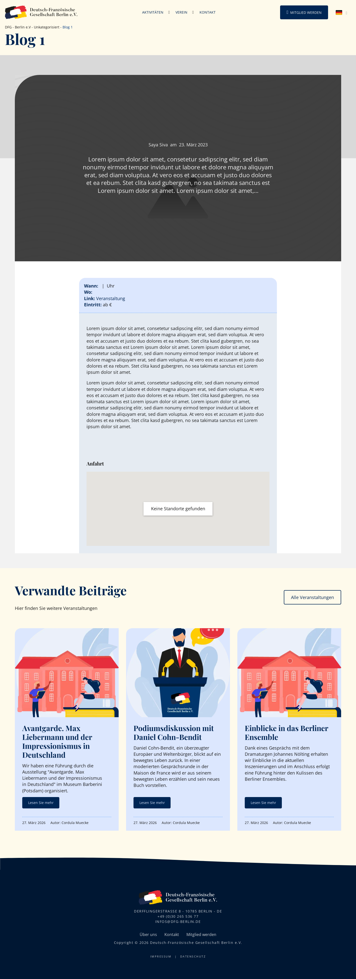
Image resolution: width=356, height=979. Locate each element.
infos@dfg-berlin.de (178, 921)
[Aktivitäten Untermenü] (169, 12)
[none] (342, 12)
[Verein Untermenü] (193, 12)
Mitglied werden (306, 12)
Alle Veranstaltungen (312, 597)
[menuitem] (342, 12)
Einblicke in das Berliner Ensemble (286, 732)
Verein (181, 12)
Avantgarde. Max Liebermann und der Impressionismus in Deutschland (57, 741)
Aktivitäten (152, 12)
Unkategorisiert (46, 27)
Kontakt (208, 12)
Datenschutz (193, 956)
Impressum (161, 956)
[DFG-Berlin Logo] (41, 12)
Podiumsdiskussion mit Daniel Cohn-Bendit (174, 732)
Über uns (148, 934)
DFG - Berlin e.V (18, 27)
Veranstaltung (110, 298)
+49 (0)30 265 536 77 (178, 916)
